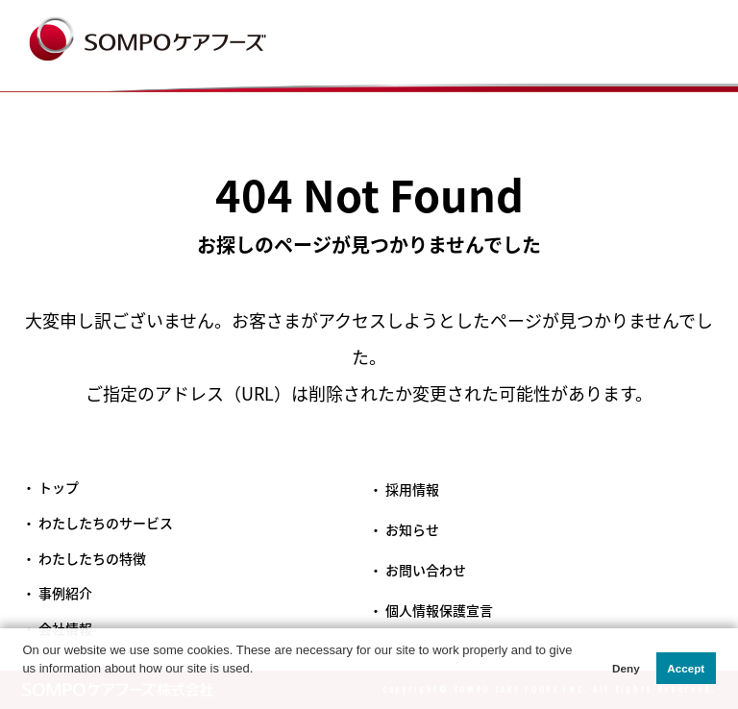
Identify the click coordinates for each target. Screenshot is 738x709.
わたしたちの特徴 (92, 558)
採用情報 (412, 489)
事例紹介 (65, 593)
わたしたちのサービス (105, 523)
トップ (58, 487)
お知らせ (412, 529)
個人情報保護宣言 (439, 610)
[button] (24, 688)
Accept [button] (685, 668)
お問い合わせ (425, 569)
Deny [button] (626, 668)
